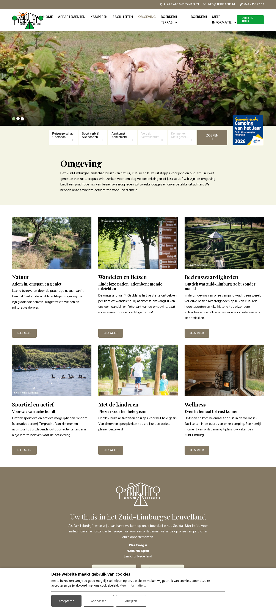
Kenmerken (179, 133)
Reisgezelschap (63, 133)
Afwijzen (131, 601)
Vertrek (146, 133)
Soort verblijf (90, 133)
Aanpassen (99, 601)
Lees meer (24, 333)
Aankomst (118, 133)
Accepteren (66, 601)
